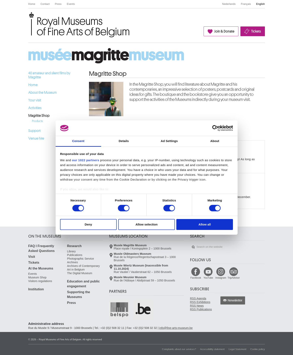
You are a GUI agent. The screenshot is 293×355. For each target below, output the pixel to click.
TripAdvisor (233, 277)
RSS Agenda (198, 298)
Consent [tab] (78, 141)
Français (246, 3)
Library (71, 251)
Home (31, 3)
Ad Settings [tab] (169, 141)
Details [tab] (124, 141)
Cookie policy (257, 349)
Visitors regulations (40, 281)
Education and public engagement (83, 284)
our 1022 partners (85, 160)
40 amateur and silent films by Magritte (49, 75)
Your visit (34, 100)
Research (74, 246)
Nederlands (229, 3)
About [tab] (214, 141)
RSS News (197, 305)
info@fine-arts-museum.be (176, 328)
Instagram (220, 277)
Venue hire (36, 138)
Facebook (195, 277)
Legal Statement (237, 349)
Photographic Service (80, 258)
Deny (88, 224)
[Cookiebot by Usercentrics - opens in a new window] (215, 128)
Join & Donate (224, 31)
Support (34, 131)
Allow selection (146, 224)
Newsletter (235, 300)
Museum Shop (37, 277)
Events (71, 3)
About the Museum (42, 92)
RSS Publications (201, 309)
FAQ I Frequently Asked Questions (41, 248)
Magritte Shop (39, 115)
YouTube (208, 277)
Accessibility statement (212, 349)
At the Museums (40, 268)
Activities (34, 108)
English (260, 3)
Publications (75, 255)
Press (58, 3)
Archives (72, 262)
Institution (36, 289)
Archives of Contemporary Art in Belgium (83, 267)
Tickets (256, 31)
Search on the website (193, 247)
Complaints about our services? (179, 349)
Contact (45, 3)
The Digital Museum (79, 273)
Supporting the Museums (78, 294)
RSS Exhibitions (200, 302)
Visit (31, 256)
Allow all (205, 224)
